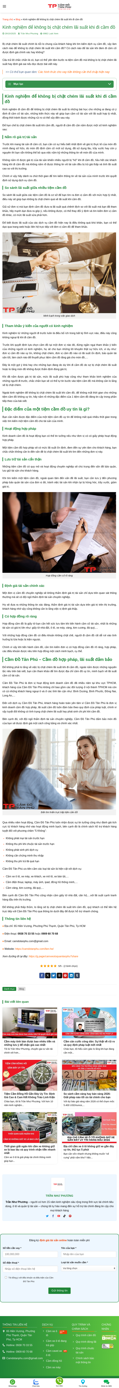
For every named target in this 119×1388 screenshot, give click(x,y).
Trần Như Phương (29, 33)
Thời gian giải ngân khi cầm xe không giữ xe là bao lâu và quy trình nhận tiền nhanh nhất (29, 1149)
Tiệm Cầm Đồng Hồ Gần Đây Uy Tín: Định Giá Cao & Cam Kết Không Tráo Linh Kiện (29, 1095)
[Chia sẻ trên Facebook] (42, 975)
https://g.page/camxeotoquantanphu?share (53, 956)
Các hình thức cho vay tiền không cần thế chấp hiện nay (74, 72)
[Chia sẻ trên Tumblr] (77, 975)
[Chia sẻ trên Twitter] (53, 975)
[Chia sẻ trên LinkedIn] (71, 975)
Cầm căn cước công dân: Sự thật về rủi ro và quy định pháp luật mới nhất (89, 1043)
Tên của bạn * (68, 1248)
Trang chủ (7, 19)
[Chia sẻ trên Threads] (59, 975)
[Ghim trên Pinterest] (65, 975)
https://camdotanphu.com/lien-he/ (34, 948)
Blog (18, 19)
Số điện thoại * (11, 1262)
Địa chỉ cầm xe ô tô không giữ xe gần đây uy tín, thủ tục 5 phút (89, 1148)
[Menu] (4, 6)
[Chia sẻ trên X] (47, 975)
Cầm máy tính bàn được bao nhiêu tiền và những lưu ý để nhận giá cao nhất (29, 1043)
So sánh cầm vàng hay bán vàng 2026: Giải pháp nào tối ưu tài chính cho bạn (87, 1095)
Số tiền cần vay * (12, 1248)
